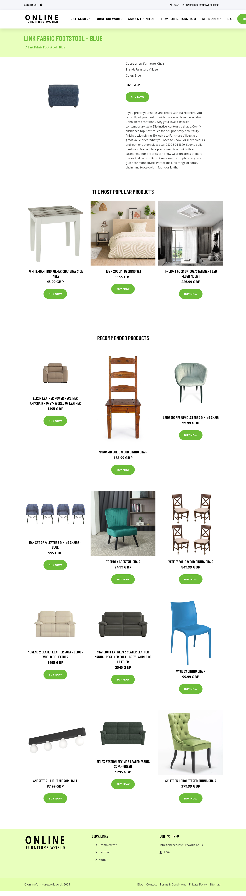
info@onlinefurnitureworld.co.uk (201, 4)
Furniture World (109, 19)
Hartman (105, 852)
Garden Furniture (142, 19)
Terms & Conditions (173, 884)
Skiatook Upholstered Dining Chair (190, 780)
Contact (151, 884)
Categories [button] (79, 19)
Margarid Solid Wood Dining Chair (123, 452)
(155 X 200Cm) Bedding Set (123, 271)
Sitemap (215, 884)
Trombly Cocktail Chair (123, 561)
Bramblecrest (108, 845)
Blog (231, 19)
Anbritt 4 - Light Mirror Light (55, 780)
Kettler (103, 860)
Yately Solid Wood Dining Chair (190, 561)
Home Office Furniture (179, 19)
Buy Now (137, 97)
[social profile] (41, 4)
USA (176, 4)
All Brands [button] (210, 19)
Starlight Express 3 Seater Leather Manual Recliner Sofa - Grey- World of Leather (123, 657)
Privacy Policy (198, 884)
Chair (160, 64)
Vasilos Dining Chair (190, 671)
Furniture (149, 64)
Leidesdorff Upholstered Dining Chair (191, 417)
